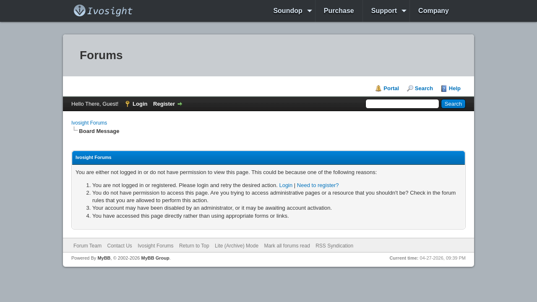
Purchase (339, 10)
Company (433, 10)
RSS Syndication (334, 246)
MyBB (103, 257)
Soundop (287, 10)
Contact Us (119, 246)
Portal (391, 88)
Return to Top (194, 246)
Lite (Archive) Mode (236, 246)
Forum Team (87, 246)
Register (164, 104)
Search (424, 88)
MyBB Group (155, 257)
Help (455, 88)
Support (384, 10)
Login (140, 104)
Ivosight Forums (89, 123)
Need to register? (318, 185)
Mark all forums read (287, 246)
